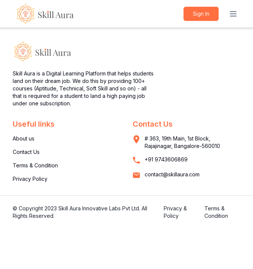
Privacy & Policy (175, 212)
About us (23, 138)
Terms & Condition (35, 165)
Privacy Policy (30, 179)
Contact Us (26, 152)
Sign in (201, 13)
